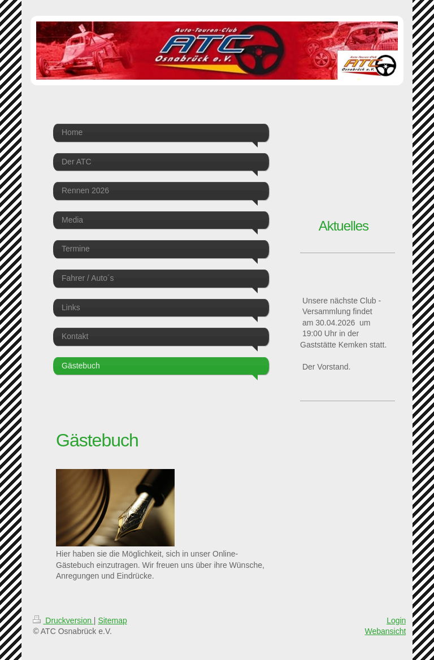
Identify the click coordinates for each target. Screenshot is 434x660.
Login (396, 620)
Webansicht (385, 631)
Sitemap (112, 620)
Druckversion (63, 620)
